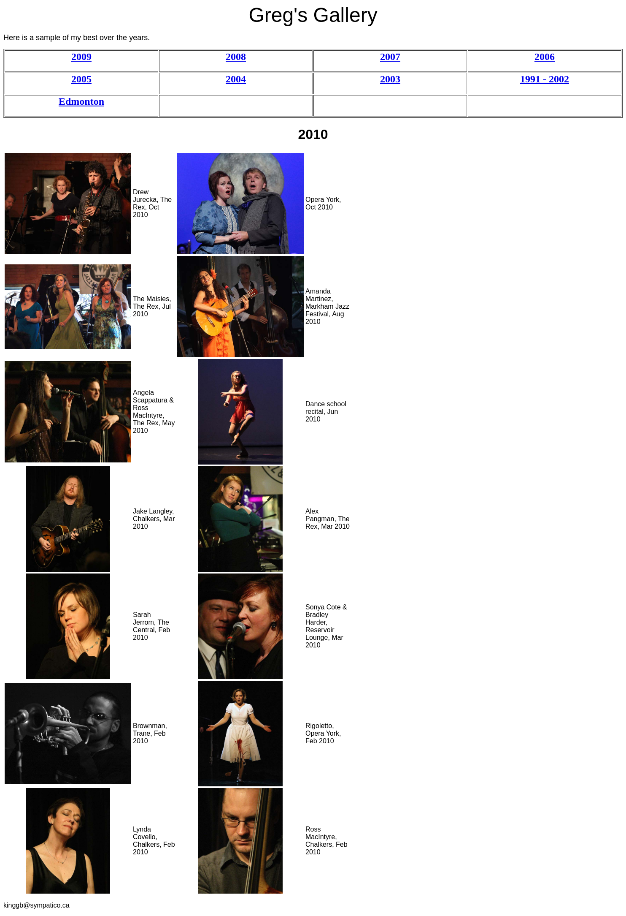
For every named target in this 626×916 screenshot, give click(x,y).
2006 (544, 56)
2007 (390, 56)
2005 (81, 78)
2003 (390, 78)
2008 (236, 56)
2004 (236, 78)
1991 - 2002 (544, 78)
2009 (81, 56)
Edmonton (81, 101)
